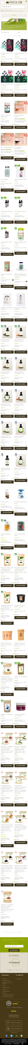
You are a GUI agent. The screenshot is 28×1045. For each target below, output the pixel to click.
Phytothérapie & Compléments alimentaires (9, 11)
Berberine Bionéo (5, 501)
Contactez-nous (15, 1022)
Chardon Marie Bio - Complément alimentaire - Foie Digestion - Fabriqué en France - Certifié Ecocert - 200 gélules (7, 679)
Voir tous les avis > (14, 1016)
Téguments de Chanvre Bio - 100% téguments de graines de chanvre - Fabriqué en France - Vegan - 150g (7, 608)
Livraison (4, 989)
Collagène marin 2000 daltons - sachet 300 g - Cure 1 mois (19, 645)
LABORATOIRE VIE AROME (19, 186)
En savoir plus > (16, 1043)
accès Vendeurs (15, 1028)
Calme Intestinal (4, 179)
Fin (19, 35)
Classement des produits (7, 996)
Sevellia (2, 10)
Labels (4, 985)
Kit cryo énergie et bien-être (7, 147)
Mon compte (19, 978)
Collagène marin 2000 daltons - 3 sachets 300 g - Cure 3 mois (7, 645)
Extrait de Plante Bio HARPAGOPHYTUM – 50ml (6, 470)
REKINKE (11, 58)
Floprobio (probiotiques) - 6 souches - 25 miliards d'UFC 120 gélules (20, 276)
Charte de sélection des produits (7, 983)
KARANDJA (3, 346)
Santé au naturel (8, 10)
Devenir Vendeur (14, 1032)
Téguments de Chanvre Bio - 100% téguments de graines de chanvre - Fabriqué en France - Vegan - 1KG (7, 570)
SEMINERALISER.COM (5, 314)
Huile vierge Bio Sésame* (20, 211)
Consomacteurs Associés (6, 507)
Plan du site (5, 978)
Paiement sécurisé (6, 987)
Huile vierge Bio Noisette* (7, 211)
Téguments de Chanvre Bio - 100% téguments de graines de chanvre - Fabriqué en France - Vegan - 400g (20, 570)
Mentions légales (6, 991)
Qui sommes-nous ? (6, 980)
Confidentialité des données (8, 994)
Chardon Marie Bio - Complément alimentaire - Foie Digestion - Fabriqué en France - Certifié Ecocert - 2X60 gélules (20, 827)
